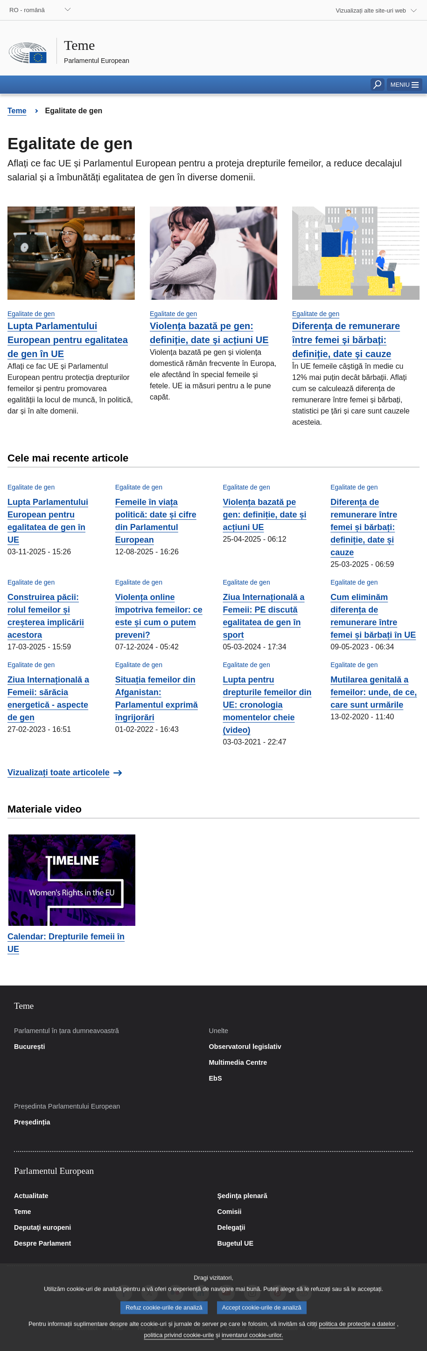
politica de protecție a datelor (357, 1334)
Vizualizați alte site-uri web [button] (371, 10)
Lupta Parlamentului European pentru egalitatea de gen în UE (67, 340)
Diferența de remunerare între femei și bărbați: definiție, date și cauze (346, 340)
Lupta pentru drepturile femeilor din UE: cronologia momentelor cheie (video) (267, 705)
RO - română (27, 10)
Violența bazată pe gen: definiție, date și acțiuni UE (265, 514)
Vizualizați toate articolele (58, 772)
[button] (404, 84)
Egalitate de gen (31, 313)
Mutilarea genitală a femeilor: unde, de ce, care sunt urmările (373, 692)
